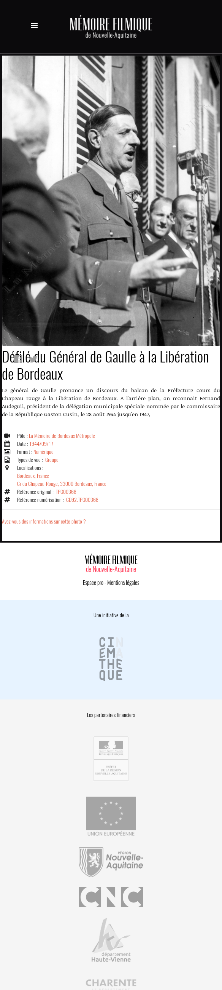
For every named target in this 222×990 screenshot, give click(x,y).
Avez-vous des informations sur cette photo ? (44, 521)
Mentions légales (123, 582)
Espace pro (93, 582)
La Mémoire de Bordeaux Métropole (62, 435)
